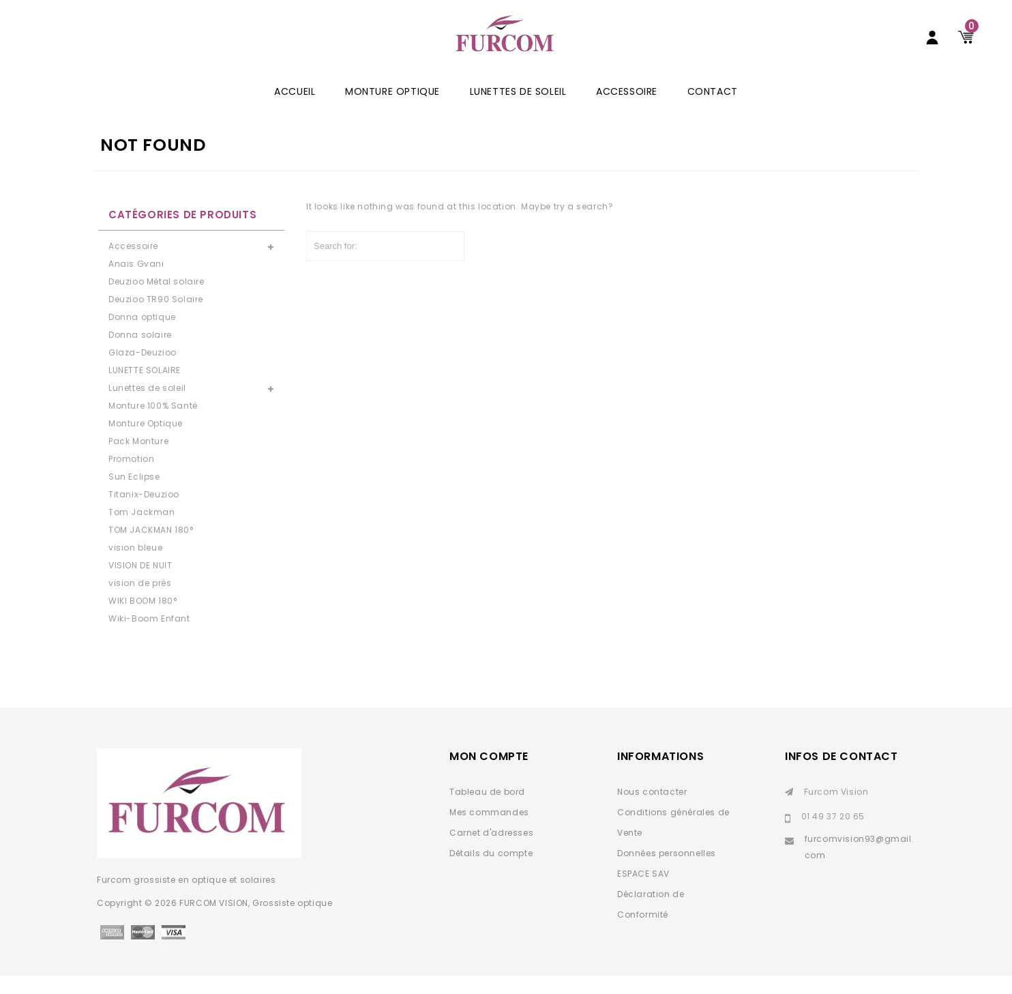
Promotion (131, 477)
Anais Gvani (136, 282)
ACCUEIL (294, 110)
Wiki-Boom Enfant (149, 637)
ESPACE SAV (643, 892)
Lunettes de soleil (518, 110)
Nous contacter (652, 810)
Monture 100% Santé (153, 424)
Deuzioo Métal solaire (156, 300)
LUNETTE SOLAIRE (144, 388)
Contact (712, 110)
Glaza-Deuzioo (142, 371)
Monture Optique (392, 110)
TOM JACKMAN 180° (151, 548)
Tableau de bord (487, 810)
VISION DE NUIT (140, 583)
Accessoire (626, 110)
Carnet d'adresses (491, 851)
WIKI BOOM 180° (142, 619)
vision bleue (135, 566)
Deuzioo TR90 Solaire (155, 317)
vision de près (139, 601)
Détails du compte (491, 871)
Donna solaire (140, 353)
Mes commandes (489, 830)
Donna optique (142, 335)
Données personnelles (666, 871)
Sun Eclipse (134, 495)
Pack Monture (138, 459)
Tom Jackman (141, 530)
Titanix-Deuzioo (143, 512)
